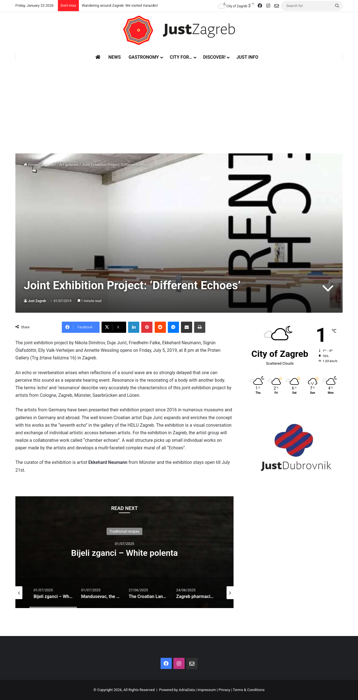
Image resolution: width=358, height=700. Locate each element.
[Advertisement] (179, 103)
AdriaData (187, 690)
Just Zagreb (37, 301)
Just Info (247, 57)
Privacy (224, 690)
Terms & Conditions (249, 690)
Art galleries (68, 165)
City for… (181, 57)
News (114, 57)
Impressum (206, 690)
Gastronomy (144, 57)
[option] (124, 552)
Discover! (214, 57)
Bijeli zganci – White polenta (124, 553)
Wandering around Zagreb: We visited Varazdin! (120, 5)
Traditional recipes (125, 531)
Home (31, 165)
